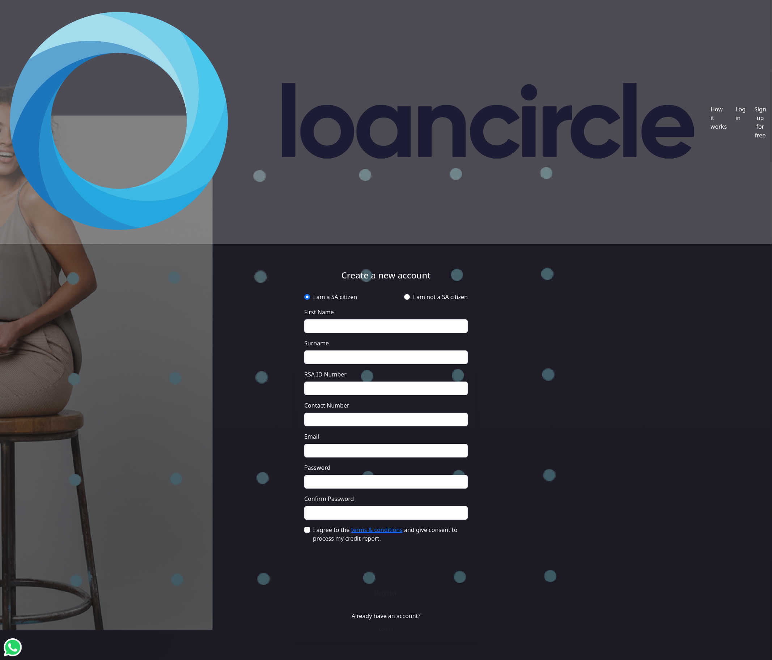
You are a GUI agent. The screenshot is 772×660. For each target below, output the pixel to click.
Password (317, 468)
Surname (316, 343)
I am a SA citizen (335, 297)
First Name (319, 312)
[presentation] (386, 563)
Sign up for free (760, 122)
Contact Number (326, 405)
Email (311, 436)
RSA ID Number (325, 374)
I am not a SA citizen (440, 297)
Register (386, 593)
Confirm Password (329, 499)
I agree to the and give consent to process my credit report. (385, 534)
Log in (740, 113)
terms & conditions (376, 530)
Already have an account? (386, 616)
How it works (719, 118)
